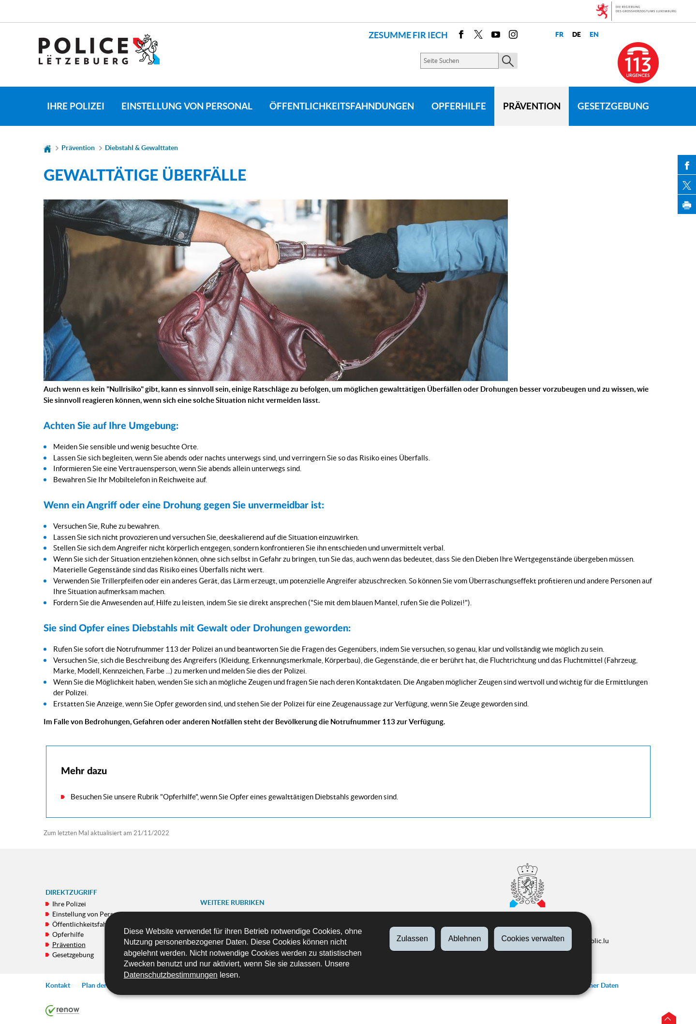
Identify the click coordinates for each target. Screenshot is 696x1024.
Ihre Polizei (75, 106)
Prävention (532, 106)
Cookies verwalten (532, 938)
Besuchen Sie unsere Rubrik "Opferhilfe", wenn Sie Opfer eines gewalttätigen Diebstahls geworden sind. (234, 797)
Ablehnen (464, 938)
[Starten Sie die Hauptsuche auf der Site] (508, 61)
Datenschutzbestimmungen (171, 975)
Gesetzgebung (613, 106)
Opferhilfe (458, 106)
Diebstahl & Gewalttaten (141, 148)
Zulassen (412, 938)
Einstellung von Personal (186, 106)
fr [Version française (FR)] (559, 35)
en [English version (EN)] (593, 35)
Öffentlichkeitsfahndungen (341, 106)
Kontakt (57, 985)
